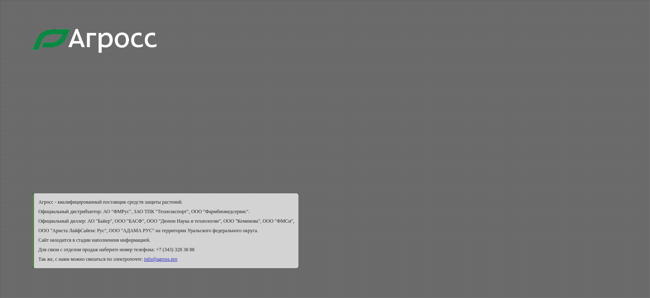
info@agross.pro (160, 259)
